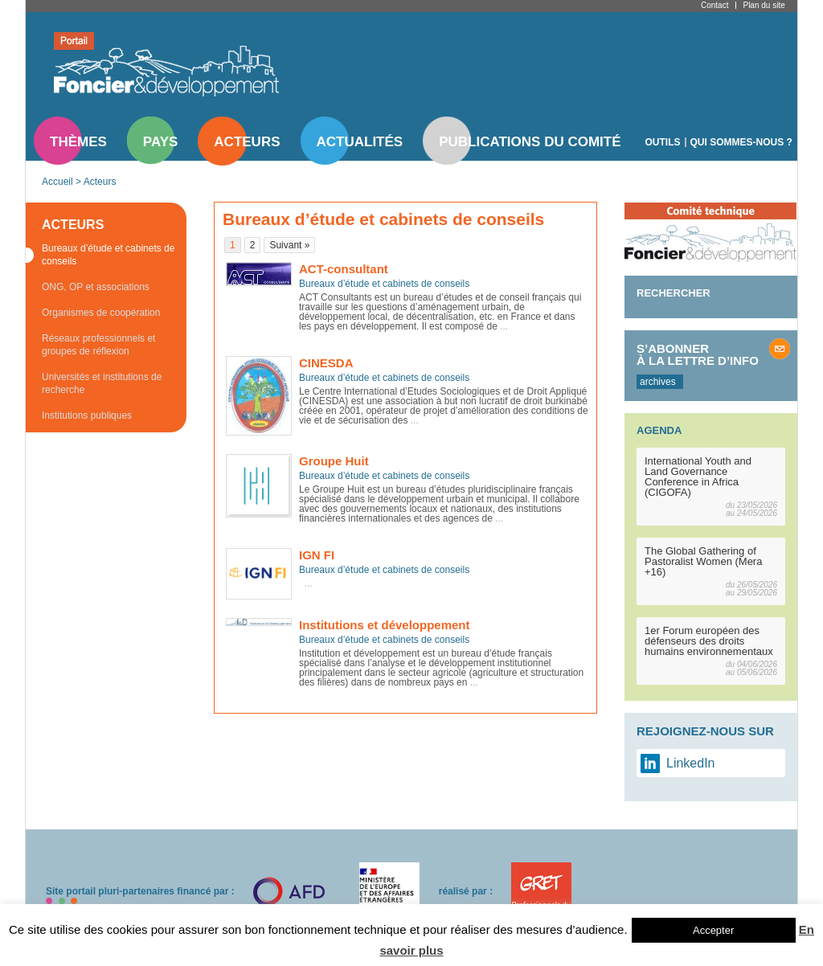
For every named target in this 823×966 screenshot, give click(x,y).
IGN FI (316, 555)
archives (658, 381)
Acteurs (247, 141)
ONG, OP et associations (95, 287)
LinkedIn (690, 763)
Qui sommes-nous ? (741, 142)
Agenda (659, 430)
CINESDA (326, 363)
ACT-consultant (343, 269)
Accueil (57, 181)
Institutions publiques (87, 415)
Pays (160, 141)
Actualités (360, 141)
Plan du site (763, 5)
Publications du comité (529, 141)
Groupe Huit (334, 461)
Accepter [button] (713, 930)
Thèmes (78, 141)
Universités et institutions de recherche (102, 383)
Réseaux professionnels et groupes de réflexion (98, 345)
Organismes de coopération (101, 312)
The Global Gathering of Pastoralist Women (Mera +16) (703, 561)
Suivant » (289, 245)
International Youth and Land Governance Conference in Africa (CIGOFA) (698, 476)
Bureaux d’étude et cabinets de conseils (108, 255)
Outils (663, 142)
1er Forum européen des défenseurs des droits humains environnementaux (709, 640)
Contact (714, 5)
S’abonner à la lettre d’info (698, 354)
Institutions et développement (384, 625)
